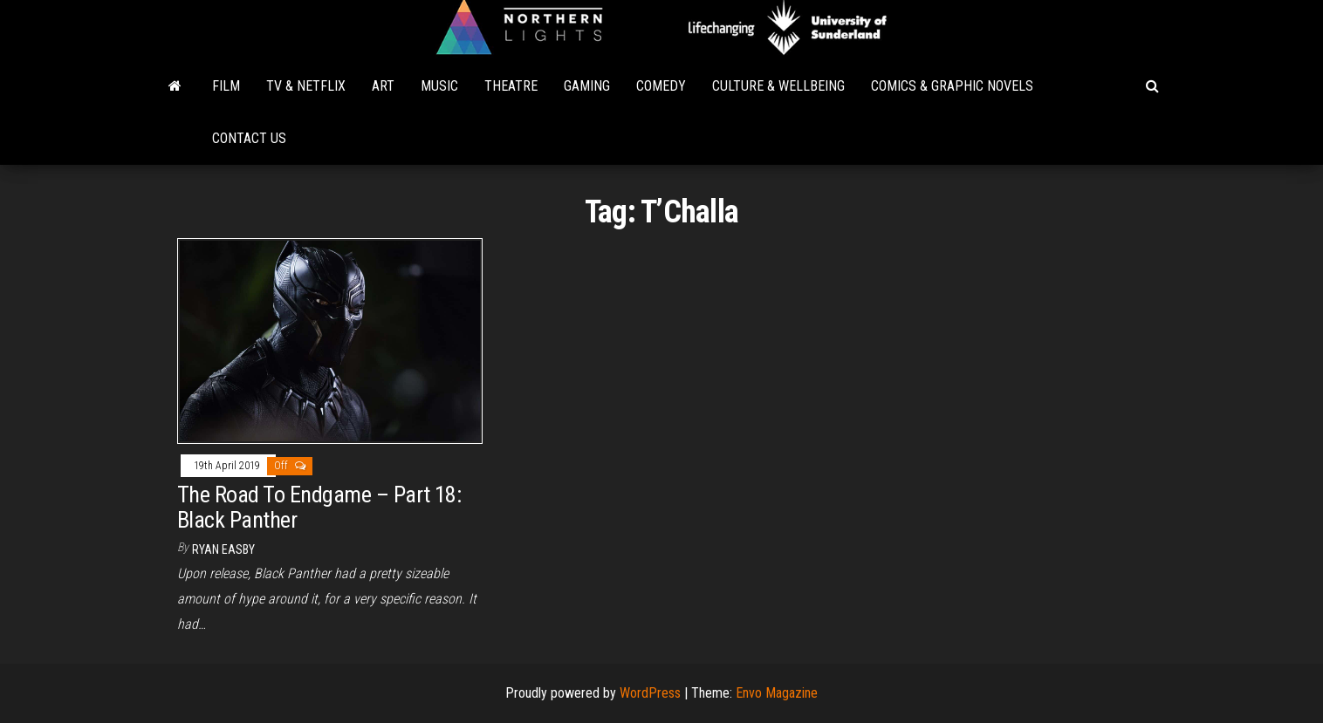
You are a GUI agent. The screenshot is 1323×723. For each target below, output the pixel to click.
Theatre (511, 86)
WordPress (650, 693)
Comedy (661, 86)
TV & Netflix (306, 86)
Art (383, 86)
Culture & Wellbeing (778, 86)
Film (226, 86)
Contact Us (249, 138)
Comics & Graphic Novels (952, 86)
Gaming (587, 86)
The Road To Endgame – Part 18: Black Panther (319, 507)
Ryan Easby (223, 549)
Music (439, 86)
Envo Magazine (777, 693)
